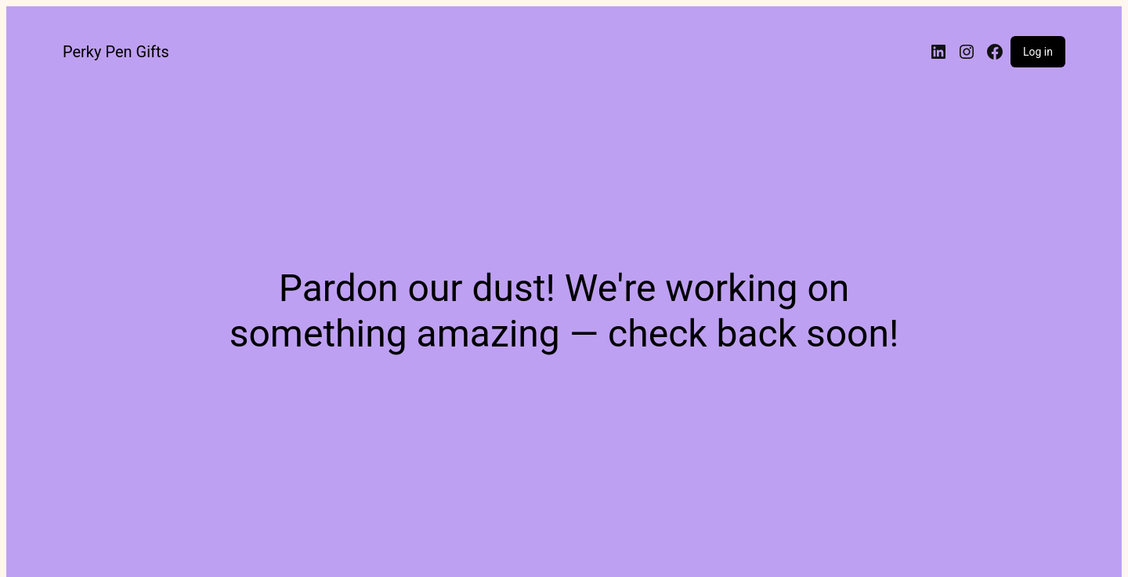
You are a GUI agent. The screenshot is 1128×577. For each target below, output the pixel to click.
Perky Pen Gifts (116, 51)
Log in (1038, 51)
